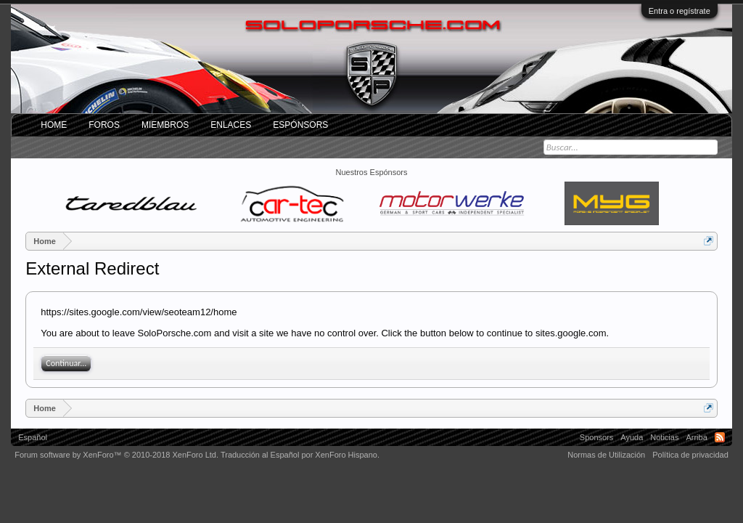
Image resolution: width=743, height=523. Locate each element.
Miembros (165, 125)
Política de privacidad (690, 454)
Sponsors (596, 437)
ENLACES (230, 125)
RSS (720, 437)
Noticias (664, 437)
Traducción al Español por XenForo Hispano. (300, 454)
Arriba (696, 437)
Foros (104, 125)
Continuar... (66, 363)
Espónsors (300, 125)
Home (54, 125)
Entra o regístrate (679, 11)
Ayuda (631, 437)
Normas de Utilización (606, 454)
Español (32, 437)
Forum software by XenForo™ (116, 454)
